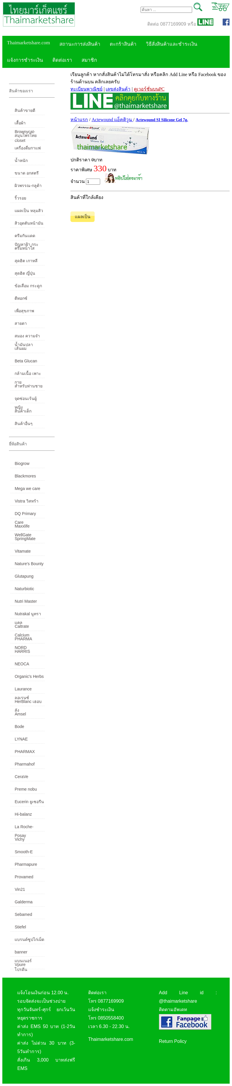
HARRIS (22, 651)
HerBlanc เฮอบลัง (28, 702)
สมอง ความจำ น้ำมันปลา (27, 337)
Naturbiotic (24, 588)
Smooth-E (24, 851)
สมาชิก (89, 60)
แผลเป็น (82, 216)
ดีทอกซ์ (21, 298)
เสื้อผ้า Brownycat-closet (25, 124)
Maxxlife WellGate (23, 527)
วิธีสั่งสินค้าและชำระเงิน (171, 44)
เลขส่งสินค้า (118, 89)
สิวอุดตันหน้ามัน (29, 223)
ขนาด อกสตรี (27, 173)
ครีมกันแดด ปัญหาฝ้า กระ (26, 236)
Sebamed (23, 914)
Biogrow (22, 463)
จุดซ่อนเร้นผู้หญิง (26, 399)
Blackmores (25, 476)
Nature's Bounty (29, 563)
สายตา (21, 323)
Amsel (20, 714)
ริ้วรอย (20, 198)
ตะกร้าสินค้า (123, 44)
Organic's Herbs (29, 676)
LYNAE (21, 739)
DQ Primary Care (25, 514)
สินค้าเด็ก (23, 411)
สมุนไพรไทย (26, 135)
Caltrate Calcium (22, 627)
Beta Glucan (26, 361)
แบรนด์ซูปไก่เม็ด (29, 939)
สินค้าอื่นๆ (24, 423)
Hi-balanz (23, 814)
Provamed (24, 877)
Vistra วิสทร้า (26, 501)
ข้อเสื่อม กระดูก (28, 285)
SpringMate (25, 538)
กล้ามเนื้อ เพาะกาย (28, 374)
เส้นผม (20, 348)
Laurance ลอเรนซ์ (23, 690)
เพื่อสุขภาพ (24, 310)
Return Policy (173, 1041)
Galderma (23, 902)
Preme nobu (26, 789)
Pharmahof (24, 764)
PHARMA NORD (23, 640)
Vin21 (20, 889)
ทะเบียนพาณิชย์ (86, 89)
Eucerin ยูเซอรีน (29, 801)
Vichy (19, 839)
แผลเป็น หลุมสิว (29, 210)
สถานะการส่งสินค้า (79, 44)
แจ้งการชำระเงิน (25, 60)
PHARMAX (25, 751)
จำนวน (85, 182)
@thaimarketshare (178, 1001)
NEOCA (22, 664)
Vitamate (23, 551)
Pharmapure (26, 864)
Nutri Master (26, 601)
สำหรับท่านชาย (28, 386)
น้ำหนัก (21, 160)
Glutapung (24, 576)
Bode (19, 726)
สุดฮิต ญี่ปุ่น (25, 273)
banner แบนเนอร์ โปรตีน (23, 953)
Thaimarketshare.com (28, 42)
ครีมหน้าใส (25, 248)
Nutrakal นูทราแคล (28, 614)
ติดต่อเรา (62, 60)
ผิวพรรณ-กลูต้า (28, 185)
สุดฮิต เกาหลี (26, 260)
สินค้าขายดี (25, 110)
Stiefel (20, 927)
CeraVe (21, 776)
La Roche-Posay (24, 827)
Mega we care (27, 488)
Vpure (20, 964)
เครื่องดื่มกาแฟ (28, 148)
